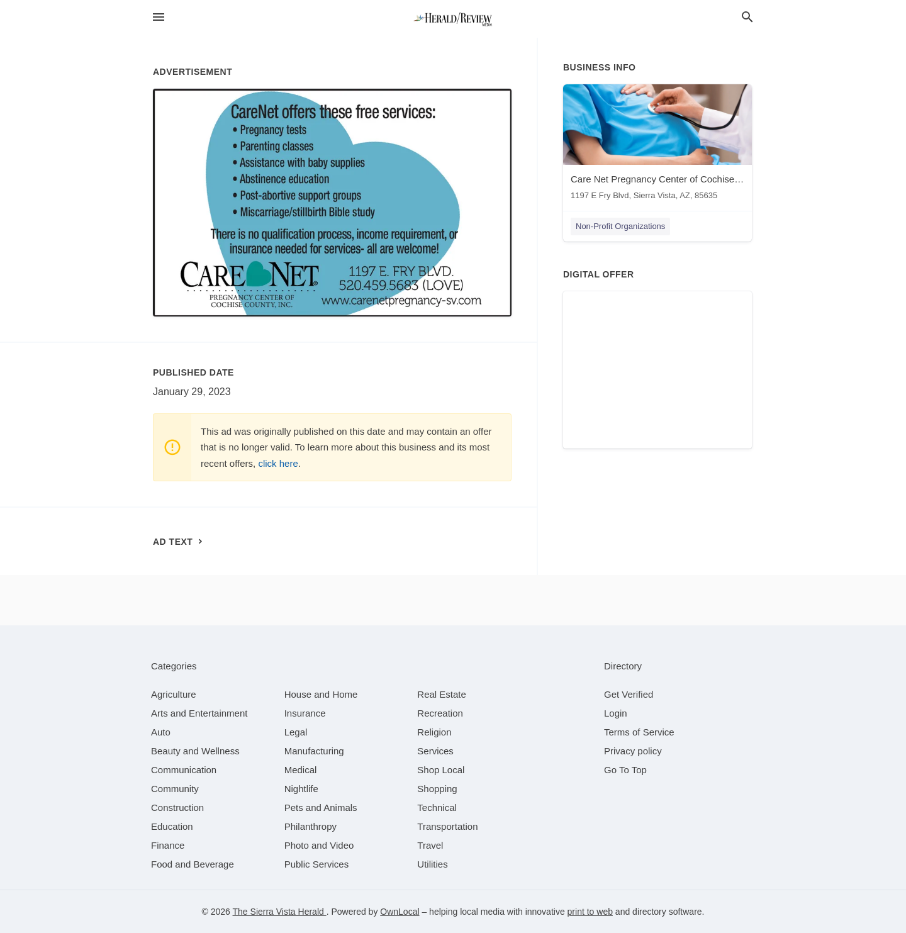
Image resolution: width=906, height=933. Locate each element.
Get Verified (628, 694)
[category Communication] (183, 769)
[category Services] (435, 751)
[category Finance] (167, 845)
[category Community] (175, 788)
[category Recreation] (440, 713)
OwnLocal (399, 912)
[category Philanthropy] (310, 826)
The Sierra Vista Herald (280, 912)
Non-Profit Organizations (620, 226)
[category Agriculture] (173, 694)
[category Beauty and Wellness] (195, 751)
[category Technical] (437, 807)
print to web (590, 912)
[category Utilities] (432, 864)
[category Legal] (296, 732)
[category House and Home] (321, 694)
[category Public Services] (316, 864)
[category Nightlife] (301, 788)
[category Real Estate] (441, 694)
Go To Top (625, 769)
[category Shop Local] (440, 769)
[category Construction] (177, 807)
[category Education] (172, 826)
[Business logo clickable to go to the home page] (453, 19)
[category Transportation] (447, 826)
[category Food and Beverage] (192, 864)
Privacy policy (633, 751)
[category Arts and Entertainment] (199, 713)
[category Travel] (430, 845)
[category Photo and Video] (319, 845)
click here (278, 463)
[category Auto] (161, 732)
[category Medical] (300, 769)
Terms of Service (639, 732)
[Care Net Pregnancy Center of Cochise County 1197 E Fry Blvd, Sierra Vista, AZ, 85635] (657, 145)
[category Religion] (434, 732)
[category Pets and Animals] (320, 807)
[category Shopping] (437, 788)
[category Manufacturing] (314, 751)
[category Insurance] (305, 713)
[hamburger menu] (158, 17)
